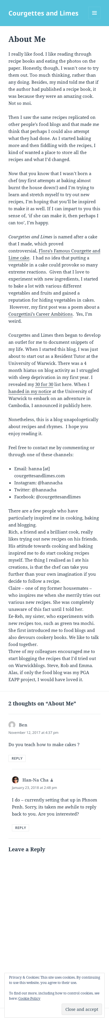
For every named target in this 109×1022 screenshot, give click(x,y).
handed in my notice (29, 391)
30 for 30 (44, 384)
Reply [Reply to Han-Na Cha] (20, 827)
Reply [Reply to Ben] (17, 758)
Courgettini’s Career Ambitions (40, 314)
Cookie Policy (29, 998)
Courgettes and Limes (43, 12)
